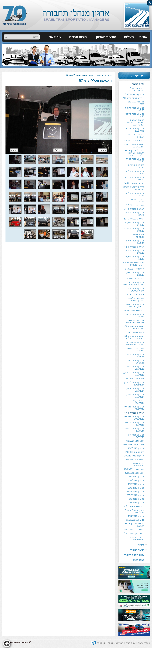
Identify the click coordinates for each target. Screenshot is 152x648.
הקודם (102, 150)
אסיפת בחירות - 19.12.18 (137, 235)
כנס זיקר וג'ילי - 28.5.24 (133, 140)
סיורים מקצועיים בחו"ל (134, 533)
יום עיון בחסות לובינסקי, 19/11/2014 (133, 383)
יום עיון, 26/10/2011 (135, 495)
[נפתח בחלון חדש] (93, 643)
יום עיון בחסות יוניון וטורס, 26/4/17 (136, 289)
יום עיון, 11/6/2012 (136, 484)
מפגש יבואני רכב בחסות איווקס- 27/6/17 (133, 263)
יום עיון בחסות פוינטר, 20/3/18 (134, 251)
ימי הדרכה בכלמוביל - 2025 (134, 103)
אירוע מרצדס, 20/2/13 (134, 456)
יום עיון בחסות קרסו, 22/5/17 (135, 273)
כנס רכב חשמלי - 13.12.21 (136, 200)
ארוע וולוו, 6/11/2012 (134, 473)
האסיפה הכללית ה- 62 (134, 247)
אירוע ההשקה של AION (133, 98)
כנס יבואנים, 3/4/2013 (134, 452)
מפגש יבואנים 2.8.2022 (134, 183)
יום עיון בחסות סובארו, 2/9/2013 (134, 423)
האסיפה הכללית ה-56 (134, 459)
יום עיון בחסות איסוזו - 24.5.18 (134, 242)
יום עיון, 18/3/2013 (136, 448)
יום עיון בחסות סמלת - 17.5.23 (134, 160)
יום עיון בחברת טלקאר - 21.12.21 (133, 194)
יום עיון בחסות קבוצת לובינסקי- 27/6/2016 (135, 305)
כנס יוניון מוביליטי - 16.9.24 (136, 135)
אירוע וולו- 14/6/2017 (134, 269)
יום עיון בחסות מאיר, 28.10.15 (135, 361)
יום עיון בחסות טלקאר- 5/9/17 (134, 257)
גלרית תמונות (94, 75)
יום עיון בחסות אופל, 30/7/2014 (135, 389)
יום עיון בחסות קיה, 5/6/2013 (136, 436)
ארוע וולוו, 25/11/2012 (134, 469)
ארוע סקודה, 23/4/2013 (133, 444)
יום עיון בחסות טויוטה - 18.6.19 (134, 229)
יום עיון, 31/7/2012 (136, 480)
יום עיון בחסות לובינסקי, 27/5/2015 (133, 373)
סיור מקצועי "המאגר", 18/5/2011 (134, 511)
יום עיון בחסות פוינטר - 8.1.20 (134, 213)
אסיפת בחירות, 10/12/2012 (137, 464)
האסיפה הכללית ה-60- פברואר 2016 (134, 327)
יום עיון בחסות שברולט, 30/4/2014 (134, 408)
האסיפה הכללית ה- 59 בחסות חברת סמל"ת (134, 337)
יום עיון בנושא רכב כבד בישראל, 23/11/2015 (134, 343)
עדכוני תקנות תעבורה (134, 555)
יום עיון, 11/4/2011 (136, 516)
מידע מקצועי (139, 75)
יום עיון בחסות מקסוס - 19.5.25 (134, 109)
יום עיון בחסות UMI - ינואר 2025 (135, 129)
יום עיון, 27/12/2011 (135, 491)
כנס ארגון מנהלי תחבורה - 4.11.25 (136, 89)
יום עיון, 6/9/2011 (136, 499)
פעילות (129, 37)
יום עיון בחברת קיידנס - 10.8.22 (134, 178)
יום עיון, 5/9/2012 (136, 476)
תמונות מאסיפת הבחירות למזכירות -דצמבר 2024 (135, 122)
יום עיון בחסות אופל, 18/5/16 (135, 315)
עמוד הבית (107, 75)
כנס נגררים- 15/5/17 (135, 278)
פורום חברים (78, 37)
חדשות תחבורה (137, 550)
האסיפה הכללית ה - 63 (134, 219)
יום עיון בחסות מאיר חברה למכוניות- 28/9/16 (133, 283)
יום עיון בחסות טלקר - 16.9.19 (134, 223)
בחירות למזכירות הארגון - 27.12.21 (133, 188)
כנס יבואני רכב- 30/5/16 (133, 310)
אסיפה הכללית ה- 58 (135, 378)
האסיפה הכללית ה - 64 (134, 209)
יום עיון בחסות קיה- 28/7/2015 (135, 367)
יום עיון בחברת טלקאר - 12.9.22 (133, 172)
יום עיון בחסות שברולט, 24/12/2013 (134, 417)
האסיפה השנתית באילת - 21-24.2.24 (134, 145)
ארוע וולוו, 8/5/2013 (135, 441)
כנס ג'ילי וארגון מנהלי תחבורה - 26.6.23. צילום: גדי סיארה (134, 152)
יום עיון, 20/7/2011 (136, 502)
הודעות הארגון (106, 37)
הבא (14, 150)
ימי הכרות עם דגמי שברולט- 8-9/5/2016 (135, 321)
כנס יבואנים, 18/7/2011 (134, 506)
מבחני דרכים (138, 560)
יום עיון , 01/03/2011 (135, 520)
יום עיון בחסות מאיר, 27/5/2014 (135, 395)
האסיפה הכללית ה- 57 (95, 80)
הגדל (58, 150)
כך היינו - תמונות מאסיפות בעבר (137, 538)
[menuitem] (143, 37)
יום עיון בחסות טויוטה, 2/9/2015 (134, 355)
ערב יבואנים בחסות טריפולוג (135, 349)
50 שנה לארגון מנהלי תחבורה (134, 524)
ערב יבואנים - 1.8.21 (135, 205)
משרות (141, 544)
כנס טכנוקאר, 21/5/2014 (138, 401)
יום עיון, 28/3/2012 (136, 488)
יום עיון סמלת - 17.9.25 (134, 94)
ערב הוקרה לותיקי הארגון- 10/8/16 (136, 299)
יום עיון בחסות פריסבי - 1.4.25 (134, 115)
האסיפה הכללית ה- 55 (134, 529)
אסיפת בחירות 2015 (135, 332)
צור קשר (55, 37)
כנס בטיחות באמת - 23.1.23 (135, 166)
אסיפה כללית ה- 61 (135, 294)
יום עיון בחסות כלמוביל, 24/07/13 (134, 429)
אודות (143, 37)
